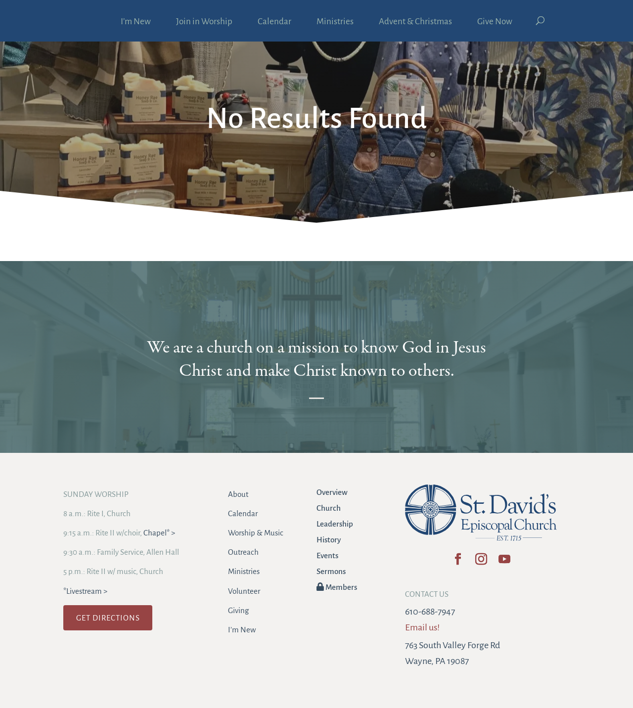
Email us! (422, 627)
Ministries (335, 22)
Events (327, 555)
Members (336, 587)
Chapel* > (159, 533)
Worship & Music (255, 533)
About (238, 494)
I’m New (136, 22)
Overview (332, 492)
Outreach (243, 552)
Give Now (494, 22)
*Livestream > (85, 591)
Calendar (274, 22)
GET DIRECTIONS (108, 618)
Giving (238, 610)
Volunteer (244, 591)
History (328, 539)
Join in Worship (204, 22)
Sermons (331, 571)
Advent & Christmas (415, 22)
